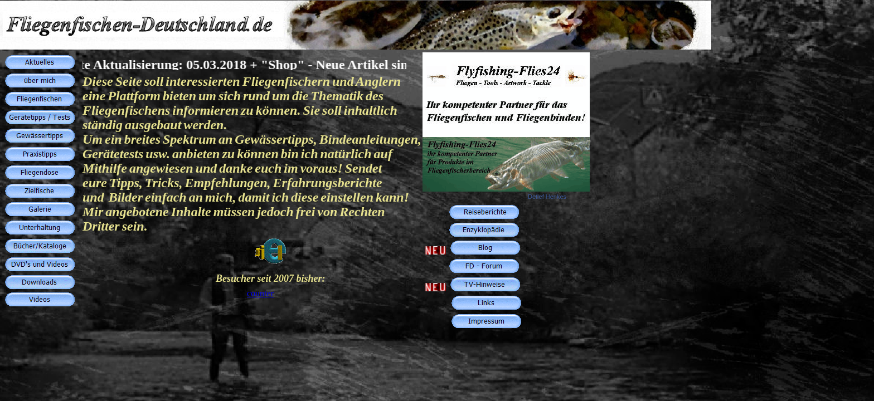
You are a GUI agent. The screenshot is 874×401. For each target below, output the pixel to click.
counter (260, 293)
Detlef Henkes (547, 196)
